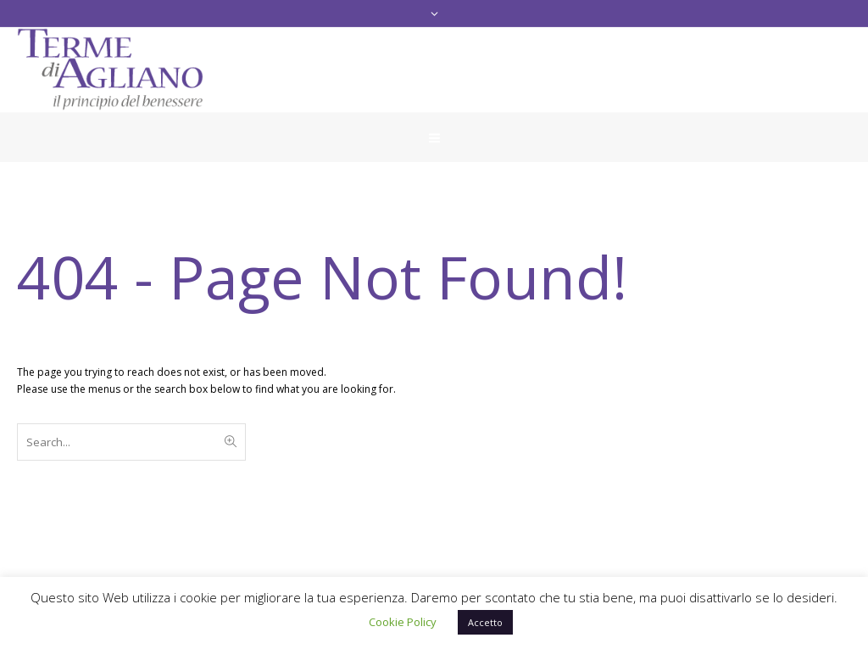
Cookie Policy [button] (403, 621)
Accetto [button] (485, 622)
